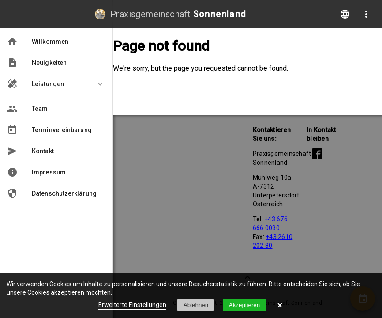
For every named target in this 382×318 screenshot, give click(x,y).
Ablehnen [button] (196, 305)
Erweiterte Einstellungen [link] (132, 304)
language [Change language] (345, 14)
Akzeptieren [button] (244, 305)
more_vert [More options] (366, 14)
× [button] (280, 305)
